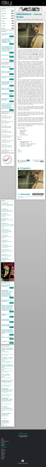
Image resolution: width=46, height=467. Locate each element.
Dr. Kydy (2, 457)
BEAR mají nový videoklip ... (7, 255)
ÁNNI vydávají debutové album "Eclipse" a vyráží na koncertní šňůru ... (7, 231)
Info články (3, 453)
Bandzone (20, 150)
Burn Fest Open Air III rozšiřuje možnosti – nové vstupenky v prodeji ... (8, 225)
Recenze (2, 449)
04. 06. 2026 (4, 134)
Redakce (2, 445)
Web (19, 149)
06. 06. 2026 (4, 139)
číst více (11, 36)
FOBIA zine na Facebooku (23, 462)
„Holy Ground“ (25, 55)
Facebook (20, 151)
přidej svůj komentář (38, 194)
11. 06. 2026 (4, 149)
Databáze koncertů (5, 441)
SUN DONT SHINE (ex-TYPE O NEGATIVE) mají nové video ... (7, 210)
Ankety (2, 454)
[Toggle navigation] (43, 3)
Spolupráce (3, 444)
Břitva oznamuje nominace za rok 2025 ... (7, 251)
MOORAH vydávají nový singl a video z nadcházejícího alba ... (7, 205)
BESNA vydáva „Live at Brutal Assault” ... (7, 219)
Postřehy (3, 456)
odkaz (42, 64)
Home (2, 438)
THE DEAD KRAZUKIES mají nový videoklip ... (7, 246)
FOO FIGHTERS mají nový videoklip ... (7, 236)
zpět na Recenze (20, 12)
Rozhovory (3, 450)
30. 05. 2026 (4, 115)
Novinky (2, 439)
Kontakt (2, 442)
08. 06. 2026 (4, 144)
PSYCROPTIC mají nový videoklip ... (6, 215)
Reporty (2, 451)
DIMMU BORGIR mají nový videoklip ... (7, 259)
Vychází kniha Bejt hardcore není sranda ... (7, 241)
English (2, 458)
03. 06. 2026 (4, 129)
